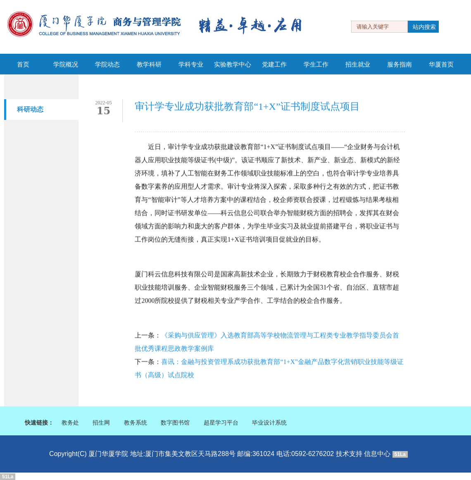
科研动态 (30, 109)
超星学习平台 (221, 423)
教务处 (70, 423)
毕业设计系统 (269, 423)
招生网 (101, 423)
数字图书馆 (175, 423)
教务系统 (135, 423)
